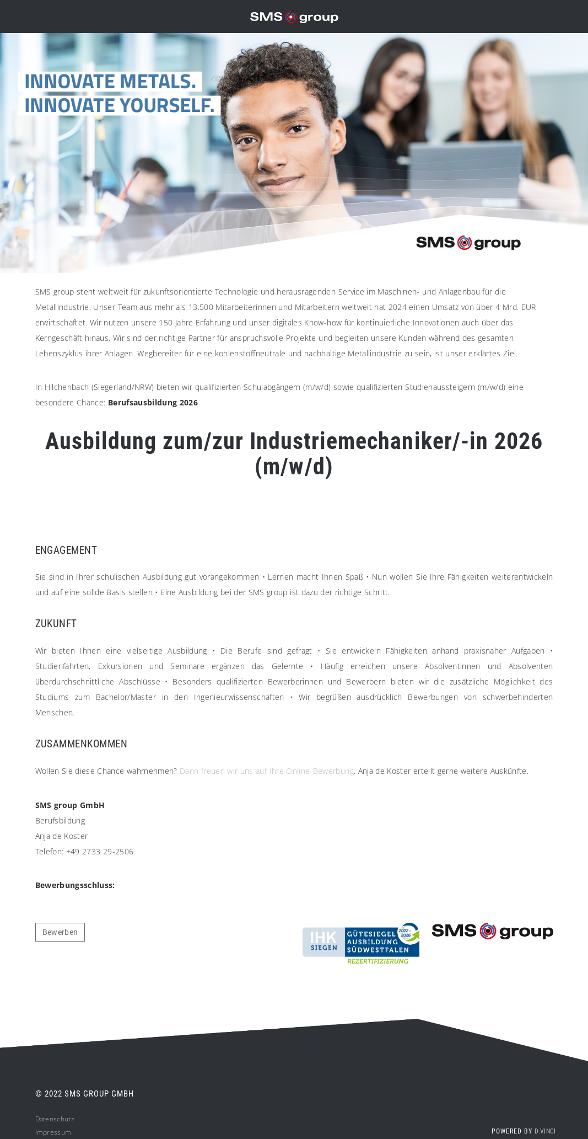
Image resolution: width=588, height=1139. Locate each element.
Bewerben (60, 932)
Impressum (53, 1132)
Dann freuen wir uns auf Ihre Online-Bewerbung (267, 771)
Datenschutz (54, 1119)
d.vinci (545, 1131)
